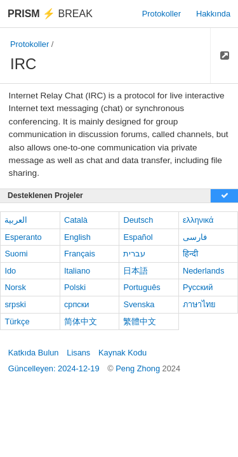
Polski (75, 287)
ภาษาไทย (199, 304)
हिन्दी (190, 253)
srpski (14, 304)
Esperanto (22, 237)
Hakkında (213, 13)
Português (141, 287)
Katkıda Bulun (33, 352)
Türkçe (16, 321)
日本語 (135, 270)
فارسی (195, 237)
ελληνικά (198, 220)
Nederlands (203, 270)
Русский (198, 287)
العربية (15, 220)
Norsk (14, 287)
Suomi (15, 253)
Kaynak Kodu (122, 352)
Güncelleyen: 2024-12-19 (54, 368)
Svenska (138, 304)
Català (76, 220)
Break (50, 13)
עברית (134, 253)
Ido (10, 270)
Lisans (78, 352)
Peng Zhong (139, 368)
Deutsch (138, 220)
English (77, 237)
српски (76, 304)
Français (79, 253)
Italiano (77, 270)
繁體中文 (139, 321)
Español (137, 237)
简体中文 (80, 321)
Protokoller (161, 13)
